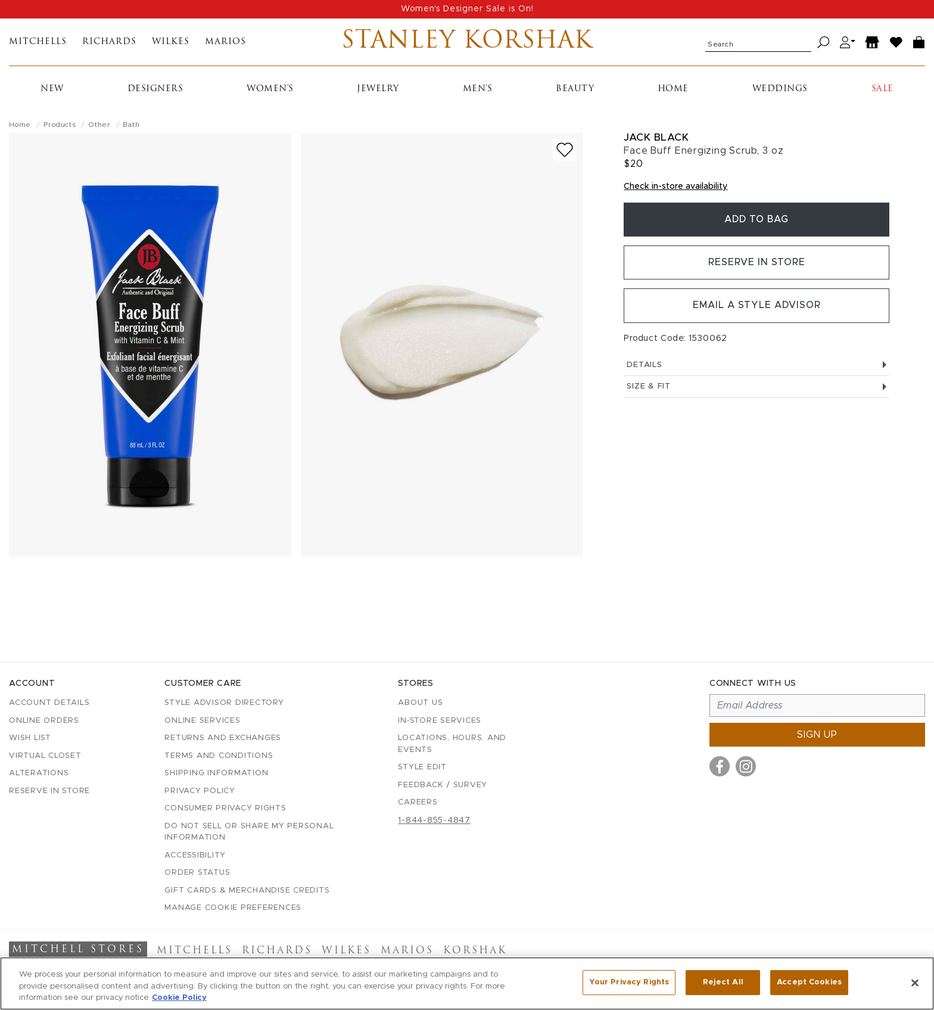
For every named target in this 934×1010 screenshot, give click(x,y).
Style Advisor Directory (224, 703)
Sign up (817, 734)
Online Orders (44, 721)
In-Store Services (439, 721)
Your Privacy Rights (629, 982)
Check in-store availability (675, 187)
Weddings (780, 89)
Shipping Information (216, 773)
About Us (420, 703)
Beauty (575, 89)
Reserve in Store (756, 264)
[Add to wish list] (565, 150)
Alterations (39, 773)
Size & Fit (756, 388)
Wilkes (170, 42)
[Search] (823, 42)
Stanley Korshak (467, 42)
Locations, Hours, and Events (452, 744)
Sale (882, 89)
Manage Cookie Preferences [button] (232, 908)
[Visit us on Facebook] (719, 766)
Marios (225, 42)
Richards (109, 42)
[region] (467, 983)
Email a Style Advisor (757, 307)
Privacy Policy (199, 791)
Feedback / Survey (442, 785)
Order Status (197, 873)
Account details (49, 703)
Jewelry (378, 89)
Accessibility (195, 855)
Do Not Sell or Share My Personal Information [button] (249, 832)
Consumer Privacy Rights (225, 808)
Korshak (475, 951)
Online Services (202, 721)
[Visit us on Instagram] (746, 766)
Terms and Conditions (218, 756)
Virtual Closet (45, 756)
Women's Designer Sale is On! (467, 9)
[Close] (915, 982)
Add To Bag (756, 220)
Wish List (30, 738)
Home (673, 89)
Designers (155, 89)
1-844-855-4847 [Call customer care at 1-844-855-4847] (434, 820)
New (52, 89)
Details (756, 367)
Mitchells (38, 42)
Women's (270, 89)
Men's (478, 89)
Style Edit (422, 767)
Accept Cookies (809, 982)
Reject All (723, 982)
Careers (417, 802)
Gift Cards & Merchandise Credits (246, 890)
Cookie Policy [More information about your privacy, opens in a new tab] (179, 998)
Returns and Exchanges (222, 738)
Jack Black (656, 138)
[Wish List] (896, 42)
